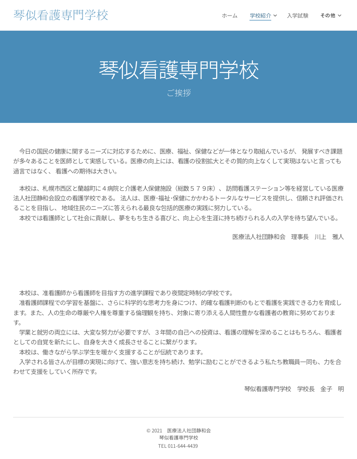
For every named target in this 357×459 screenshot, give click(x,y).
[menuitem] (153, 15)
